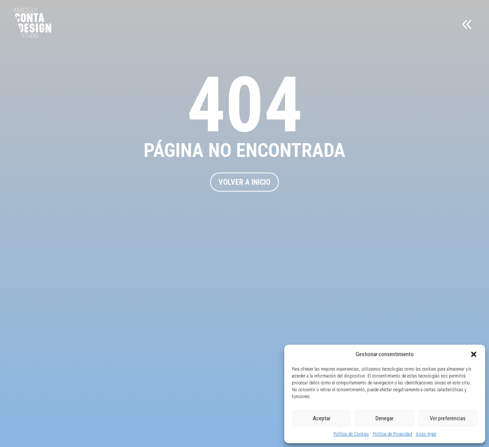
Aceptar (321, 418)
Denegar (384, 418)
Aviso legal (426, 434)
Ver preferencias (448, 418)
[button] (474, 354)
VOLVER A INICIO (244, 182)
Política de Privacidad (392, 434)
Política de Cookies (351, 434)
